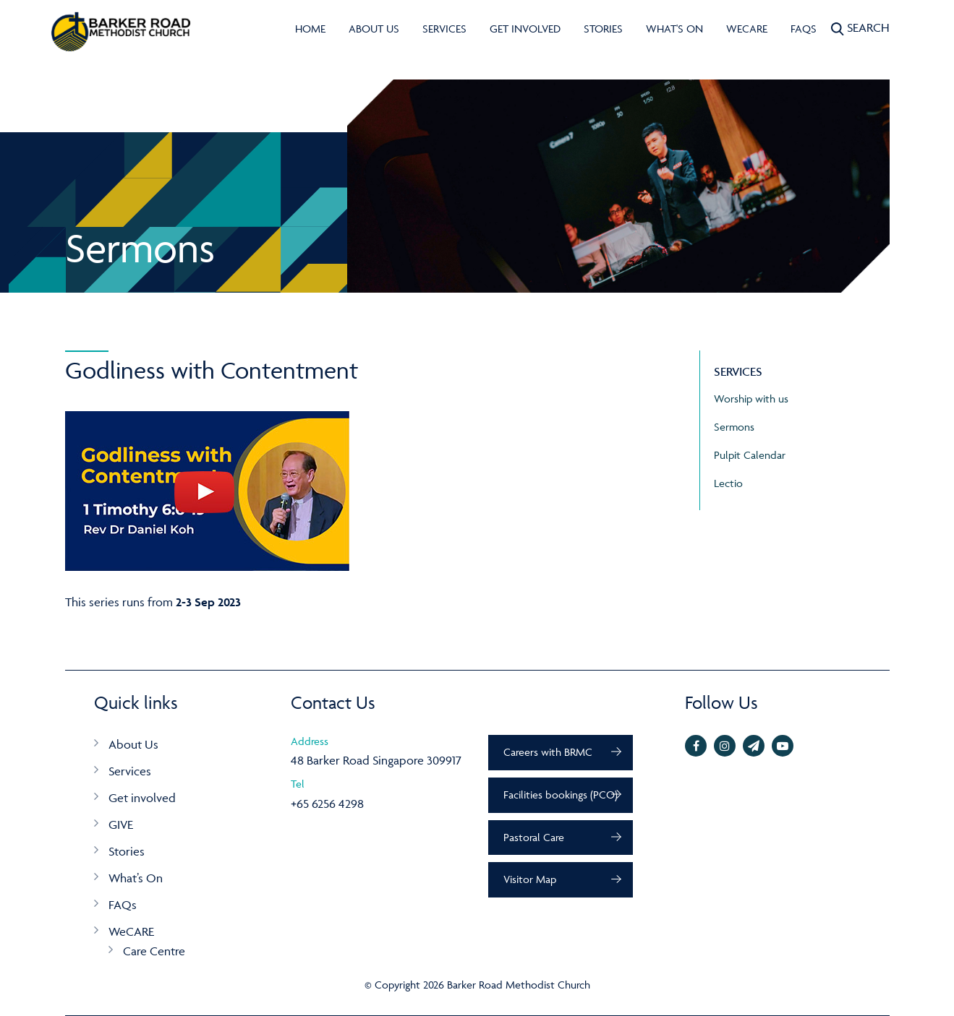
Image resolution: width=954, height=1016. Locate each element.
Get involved (525, 28)
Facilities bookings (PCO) (560, 794)
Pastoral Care (533, 837)
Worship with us (751, 398)
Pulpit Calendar (749, 455)
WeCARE (746, 28)
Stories (603, 28)
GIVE (120, 824)
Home (310, 28)
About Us (374, 28)
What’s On (135, 878)
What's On (674, 28)
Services (444, 28)
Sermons (734, 427)
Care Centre (154, 951)
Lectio (728, 483)
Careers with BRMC (547, 752)
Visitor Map (529, 879)
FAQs (804, 28)
